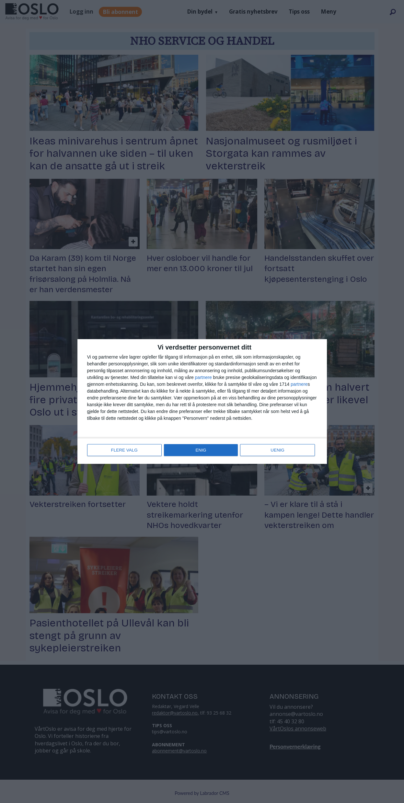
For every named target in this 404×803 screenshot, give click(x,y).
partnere (203, 378)
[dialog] (202, 402)
